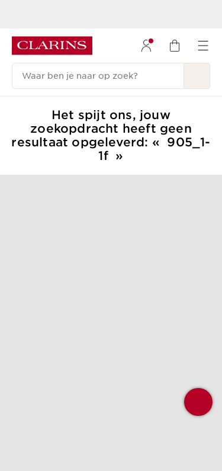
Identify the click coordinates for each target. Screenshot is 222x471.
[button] (198, 402)
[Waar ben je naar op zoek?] (98, 76)
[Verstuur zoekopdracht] (197, 76)
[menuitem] (146, 46)
